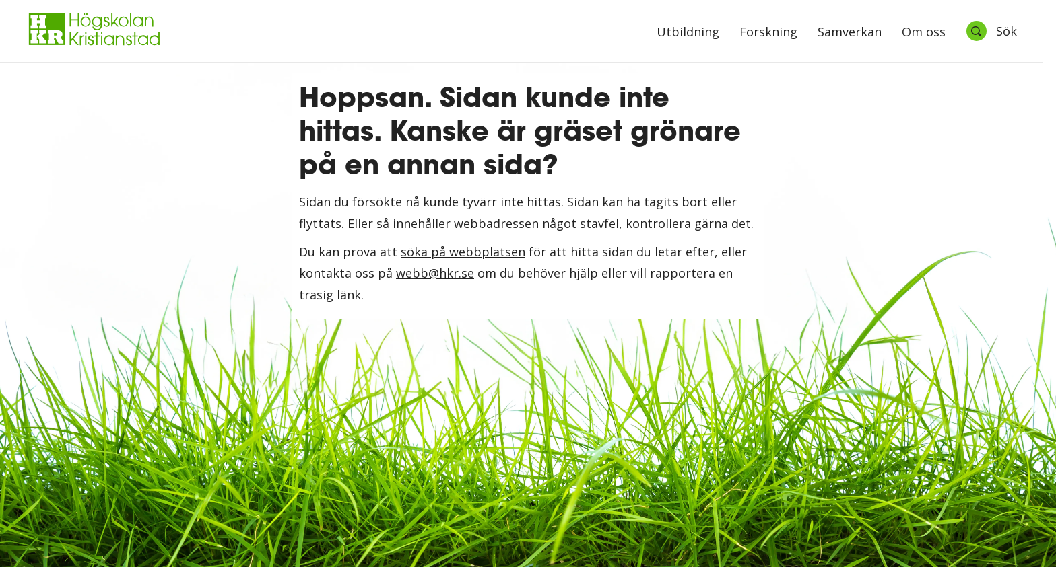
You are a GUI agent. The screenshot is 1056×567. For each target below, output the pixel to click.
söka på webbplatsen (463, 251)
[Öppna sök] (991, 31)
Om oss (924, 33)
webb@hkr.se (435, 273)
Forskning (768, 33)
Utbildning (688, 33)
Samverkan (850, 33)
